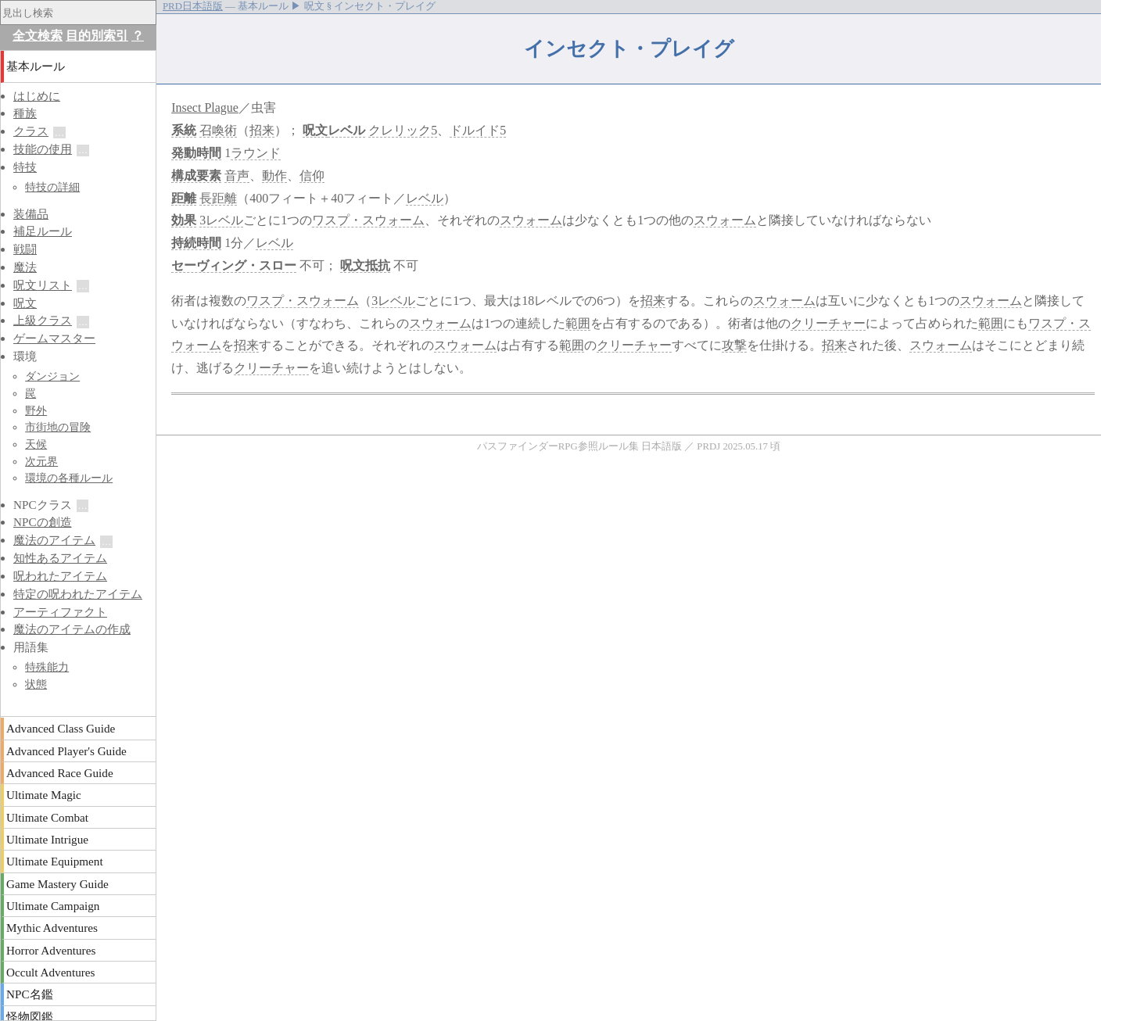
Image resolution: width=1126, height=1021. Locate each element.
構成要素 (196, 175)
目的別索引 (97, 35)
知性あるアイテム (60, 557)
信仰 (312, 175)
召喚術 (218, 130)
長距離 (218, 198)
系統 (183, 130)
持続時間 (196, 242)
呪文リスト (42, 285)
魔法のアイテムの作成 (72, 629)
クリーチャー (828, 323)
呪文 (315, 130)
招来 (261, 130)
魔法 (25, 267)
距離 (183, 198)
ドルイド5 (478, 130)
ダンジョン (52, 376)
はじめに (36, 95)
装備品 (30, 213)
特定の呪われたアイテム (77, 593)
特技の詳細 (52, 187)
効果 (183, 220)
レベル (346, 130)
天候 (36, 444)
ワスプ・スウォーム (368, 220)
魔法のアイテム (54, 539)
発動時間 (196, 152)
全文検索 (38, 35)
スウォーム (531, 220)
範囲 (577, 323)
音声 (236, 175)
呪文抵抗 (365, 265)
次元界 (41, 461)
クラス (30, 131)
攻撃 (734, 345)
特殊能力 (47, 667)
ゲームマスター (54, 338)
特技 (25, 167)
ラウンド (256, 152)
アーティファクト (60, 611)
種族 (25, 113)
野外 (36, 410)
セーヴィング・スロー (233, 265)
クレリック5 (402, 130)
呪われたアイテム (60, 575)
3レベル (221, 220)
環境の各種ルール (69, 477)
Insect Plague (204, 107)
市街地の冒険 (58, 427)
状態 (36, 684)
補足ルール (42, 231)
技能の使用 (42, 149)
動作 (274, 175)
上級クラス (42, 320)
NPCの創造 (42, 521)
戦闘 (25, 249)
